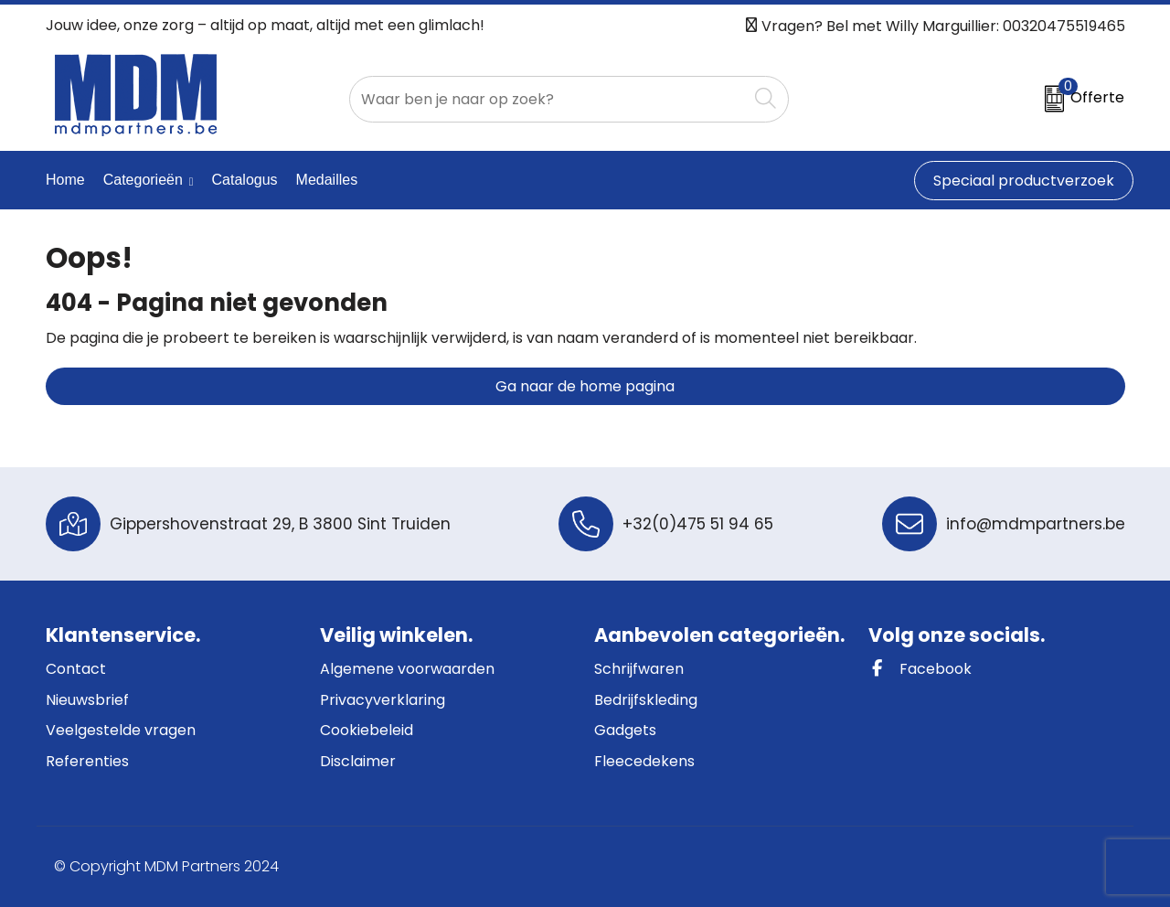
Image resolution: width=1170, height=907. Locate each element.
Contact (76, 668)
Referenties (87, 761)
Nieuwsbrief (87, 699)
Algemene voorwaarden (407, 668)
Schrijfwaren (639, 668)
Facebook (920, 668)
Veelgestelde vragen (121, 730)
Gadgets (625, 730)
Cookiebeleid (366, 730)
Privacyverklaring (382, 699)
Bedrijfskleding (645, 699)
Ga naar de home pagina (585, 386)
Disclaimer (358, 761)
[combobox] (548, 99)
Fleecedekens (644, 761)
